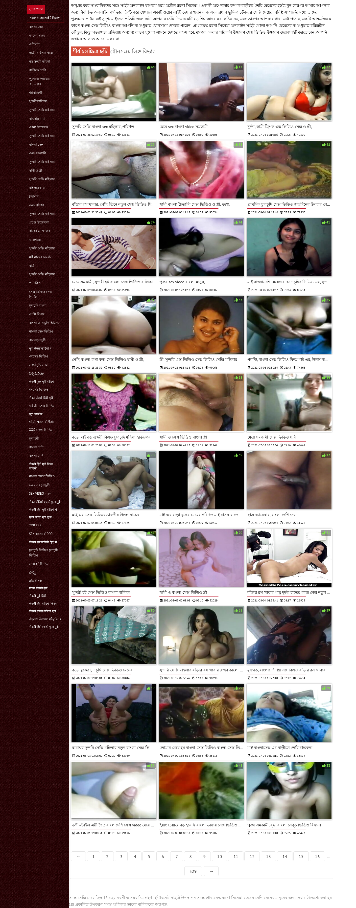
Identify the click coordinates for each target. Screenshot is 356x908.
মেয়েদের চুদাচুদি (39, 485)
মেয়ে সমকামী (37, 153)
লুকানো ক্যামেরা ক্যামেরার (39, 81)
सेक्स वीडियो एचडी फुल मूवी (45, 502)
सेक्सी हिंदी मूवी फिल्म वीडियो (41, 466)
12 (252, 856)
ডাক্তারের (35, 240)
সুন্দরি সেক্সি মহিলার (42, 136)
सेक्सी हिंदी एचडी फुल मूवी (44, 627)
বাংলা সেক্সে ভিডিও (42, 476)
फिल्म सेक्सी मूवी (38, 588)
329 (193, 871)
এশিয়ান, (34, 44)
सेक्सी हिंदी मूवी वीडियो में (43, 510)
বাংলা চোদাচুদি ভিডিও (44, 323)
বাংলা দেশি (36, 447)
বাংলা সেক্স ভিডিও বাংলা (101, 25)
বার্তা (32, 266)
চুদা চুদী (34, 438)
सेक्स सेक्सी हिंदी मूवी (41, 398)
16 (317, 856)
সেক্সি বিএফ (37, 314)
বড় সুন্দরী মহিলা (39, 61)
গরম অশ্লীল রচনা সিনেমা (178, 5)
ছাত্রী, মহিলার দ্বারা (41, 53)
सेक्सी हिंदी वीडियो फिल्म (43, 603)
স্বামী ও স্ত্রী (35, 170)
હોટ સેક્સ (35, 580)
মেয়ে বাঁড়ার (36, 205)
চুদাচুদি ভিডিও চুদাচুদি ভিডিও (43, 552)
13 (268, 856)
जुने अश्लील (36, 414)
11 (235, 856)
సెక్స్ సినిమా (36, 373)
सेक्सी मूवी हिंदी (37, 596)
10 (219, 856)
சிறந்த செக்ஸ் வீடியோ (45, 619)
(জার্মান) (34, 196)
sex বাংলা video (41, 534)
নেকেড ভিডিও (38, 356)
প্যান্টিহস (35, 283)
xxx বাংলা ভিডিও (41, 430)
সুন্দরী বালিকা (38, 101)
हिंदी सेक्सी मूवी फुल (40, 517)
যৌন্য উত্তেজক (38, 127)
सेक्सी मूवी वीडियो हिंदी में (43, 542)
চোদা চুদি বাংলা (39, 365)
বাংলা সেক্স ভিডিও (41, 331)
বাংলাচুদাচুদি (37, 340)
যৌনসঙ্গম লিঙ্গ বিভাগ (133, 51)
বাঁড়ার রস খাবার (39, 231)
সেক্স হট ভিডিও (39, 564)
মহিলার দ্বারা (37, 118)
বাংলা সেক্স (36, 27)
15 (301, 856)
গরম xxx (35, 525)
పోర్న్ (32, 572)
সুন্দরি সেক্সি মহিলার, (42, 110)
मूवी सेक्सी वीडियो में (40, 348)
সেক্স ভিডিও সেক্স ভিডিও (40, 294)
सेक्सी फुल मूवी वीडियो (41, 381)
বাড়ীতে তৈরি (37, 70)
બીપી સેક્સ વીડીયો (41, 422)
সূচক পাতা (36, 9)
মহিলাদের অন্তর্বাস (40, 257)
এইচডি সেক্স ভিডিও (42, 406)
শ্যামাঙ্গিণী (35, 92)
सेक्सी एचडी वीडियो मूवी (42, 611)
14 (284, 856)
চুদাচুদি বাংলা (38, 305)
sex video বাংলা (41, 493)
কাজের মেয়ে (37, 35)
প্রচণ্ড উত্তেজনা (39, 222)
